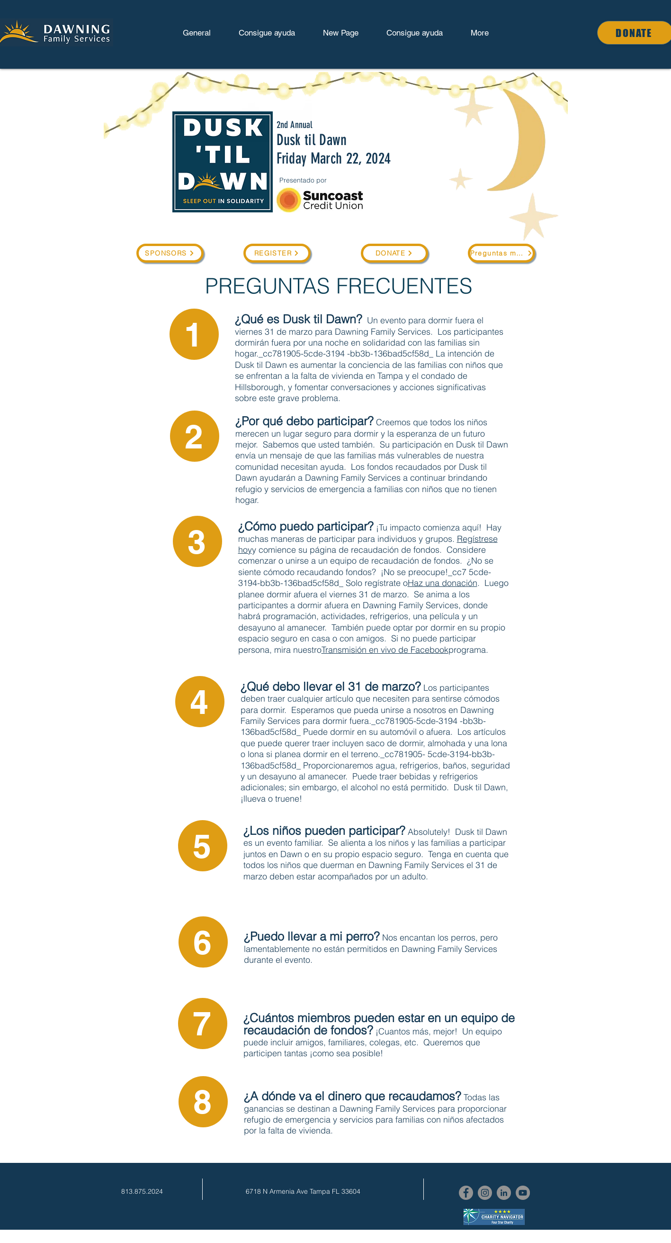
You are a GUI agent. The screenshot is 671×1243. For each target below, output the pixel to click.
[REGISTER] (277, 253)
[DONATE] (394, 253)
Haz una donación (442, 582)
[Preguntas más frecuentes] (501, 253)
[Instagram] (485, 1193)
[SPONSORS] (170, 253)
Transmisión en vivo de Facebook (385, 649)
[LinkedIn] (504, 1193)
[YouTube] (523, 1193)
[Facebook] (466, 1193)
